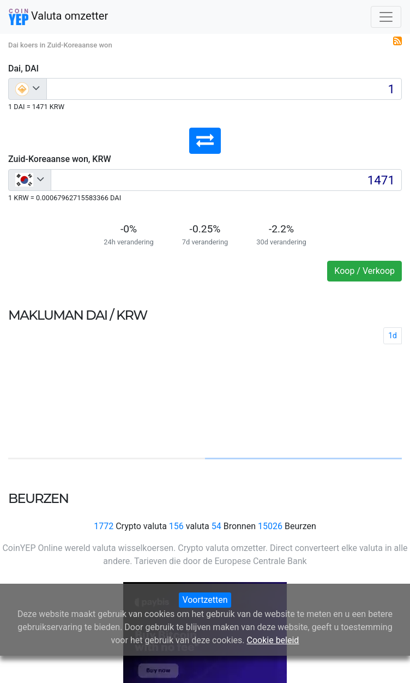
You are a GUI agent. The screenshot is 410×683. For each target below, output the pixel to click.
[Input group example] (224, 89)
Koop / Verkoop (364, 271)
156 (176, 526)
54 (216, 526)
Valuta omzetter (58, 17)
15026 (270, 526)
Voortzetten (204, 600)
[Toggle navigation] (386, 17)
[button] (205, 141)
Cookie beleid (273, 640)
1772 (103, 526)
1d (392, 335)
